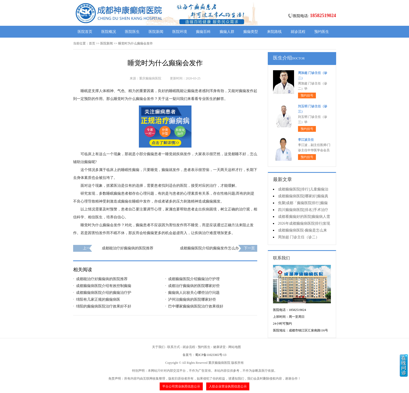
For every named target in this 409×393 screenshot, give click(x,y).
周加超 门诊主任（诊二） (299, 237)
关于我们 (158, 347)
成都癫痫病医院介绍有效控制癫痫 (103, 286)
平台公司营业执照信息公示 (181, 386)
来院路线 (274, 32)
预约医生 (321, 32)
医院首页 (85, 32)
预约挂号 (307, 95)
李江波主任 (306, 140)
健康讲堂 (219, 347)
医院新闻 (156, 32)
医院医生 (132, 32)
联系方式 (173, 347)
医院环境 (179, 32)
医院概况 (108, 32)
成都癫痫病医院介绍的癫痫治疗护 (103, 293)
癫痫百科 (203, 32)
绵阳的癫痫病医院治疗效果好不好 (103, 306)
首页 (92, 43)
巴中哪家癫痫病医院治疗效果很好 (195, 306)
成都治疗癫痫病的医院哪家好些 (194, 286)
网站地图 (234, 347)
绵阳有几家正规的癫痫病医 (98, 299)
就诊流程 (298, 32)
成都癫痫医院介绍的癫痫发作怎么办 (209, 248)
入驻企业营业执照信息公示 (228, 386)
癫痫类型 (250, 32)
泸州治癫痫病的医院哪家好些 (192, 299)
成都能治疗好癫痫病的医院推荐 (127, 248)
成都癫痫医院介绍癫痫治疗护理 (194, 279)
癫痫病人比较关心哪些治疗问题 (194, 293)
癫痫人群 (227, 32)
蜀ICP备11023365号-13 (210, 355)
